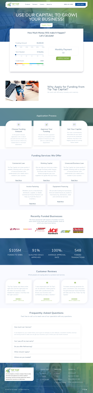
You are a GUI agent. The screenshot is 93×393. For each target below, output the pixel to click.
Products (27, 4)
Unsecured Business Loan (74, 163)
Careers (42, 4)
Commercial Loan (18, 163)
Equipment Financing (60, 186)
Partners (35, 4)
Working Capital (46, 163)
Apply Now (80, 4)
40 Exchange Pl (72, 373)
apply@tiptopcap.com (77, 382)
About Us (49, 4)
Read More (18, 180)
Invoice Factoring (32, 186)
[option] (15, 229)
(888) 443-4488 (68, 4)
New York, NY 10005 (73, 376)
